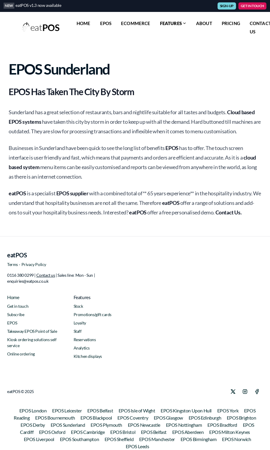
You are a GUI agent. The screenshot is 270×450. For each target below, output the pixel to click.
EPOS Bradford (222, 425)
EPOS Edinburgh (205, 417)
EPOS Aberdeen (188, 432)
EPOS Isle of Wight (137, 410)
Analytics (82, 347)
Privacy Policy (33, 264)
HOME (84, 23)
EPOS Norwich (236, 439)
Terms (12, 264)
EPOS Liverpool (39, 439)
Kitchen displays (88, 356)
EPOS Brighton (241, 417)
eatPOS (17, 255)
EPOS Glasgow (169, 417)
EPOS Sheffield (119, 439)
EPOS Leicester (67, 410)
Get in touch (17, 306)
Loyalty (80, 322)
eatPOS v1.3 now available (38, 5)
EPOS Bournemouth (55, 417)
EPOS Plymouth (107, 425)
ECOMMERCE (135, 23)
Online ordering (21, 353)
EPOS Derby (33, 425)
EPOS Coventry (133, 417)
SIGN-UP (227, 6)
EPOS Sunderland (68, 425)
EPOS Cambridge (88, 432)
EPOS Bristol (123, 432)
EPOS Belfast (100, 410)
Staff (78, 331)
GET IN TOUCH (252, 6)
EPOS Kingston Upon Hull (186, 410)
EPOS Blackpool (96, 417)
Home (13, 297)
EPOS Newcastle (144, 425)
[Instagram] (245, 392)
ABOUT (204, 23)
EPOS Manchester (157, 439)
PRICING (231, 23)
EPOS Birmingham (199, 439)
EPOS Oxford (52, 432)
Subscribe (15, 314)
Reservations (85, 339)
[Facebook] (257, 392)
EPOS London (33, 410)
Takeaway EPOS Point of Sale (32, 331)
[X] (233, 392)
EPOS (106, 23)
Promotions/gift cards (93, 314)
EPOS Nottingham (184, 425)
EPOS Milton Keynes (229, 432)
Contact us (45, 275)
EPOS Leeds (137, 446)
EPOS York (228, 410)
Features (173, 23)
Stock (78, 306)
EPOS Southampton (80, 439)
